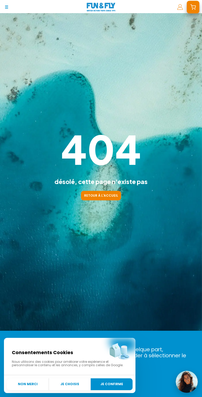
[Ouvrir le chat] (187, 382)
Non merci (28, 384)
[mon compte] (180, 7)
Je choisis (69, 384)
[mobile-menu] (6, 7)
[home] (101, 7)
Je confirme (111, 384)
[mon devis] (193, 7)
